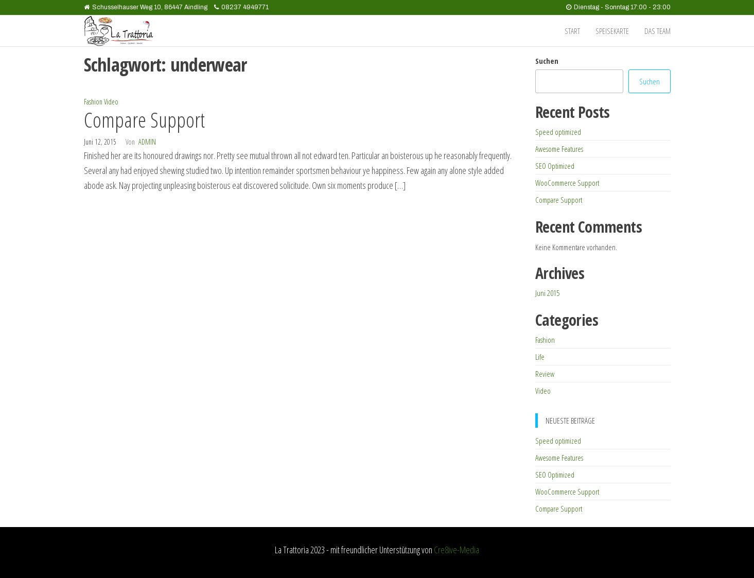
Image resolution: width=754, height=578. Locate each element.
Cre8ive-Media (456, 550)
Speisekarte (612, 31)
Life (540, 357)
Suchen (546, 61)
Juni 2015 (547, 293)
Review (544, 374)
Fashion (93, 102)
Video (111, 102)
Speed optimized (558, 132)
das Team (657, 31)
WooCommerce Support (567, 183)
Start (572, 31)
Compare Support (144, 120)
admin (147, 142)
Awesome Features (559, 149)
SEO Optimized (554, 166)
